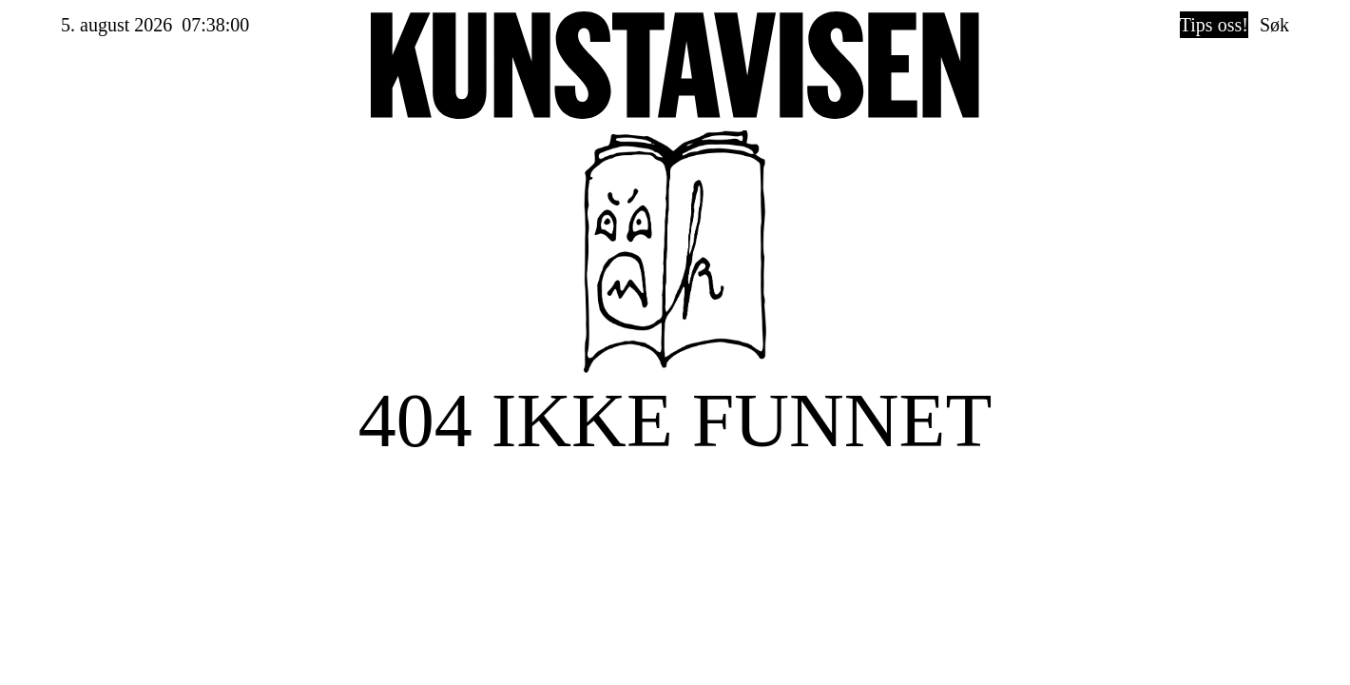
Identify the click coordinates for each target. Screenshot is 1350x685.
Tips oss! (1214, 24)
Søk (1274, 24)
